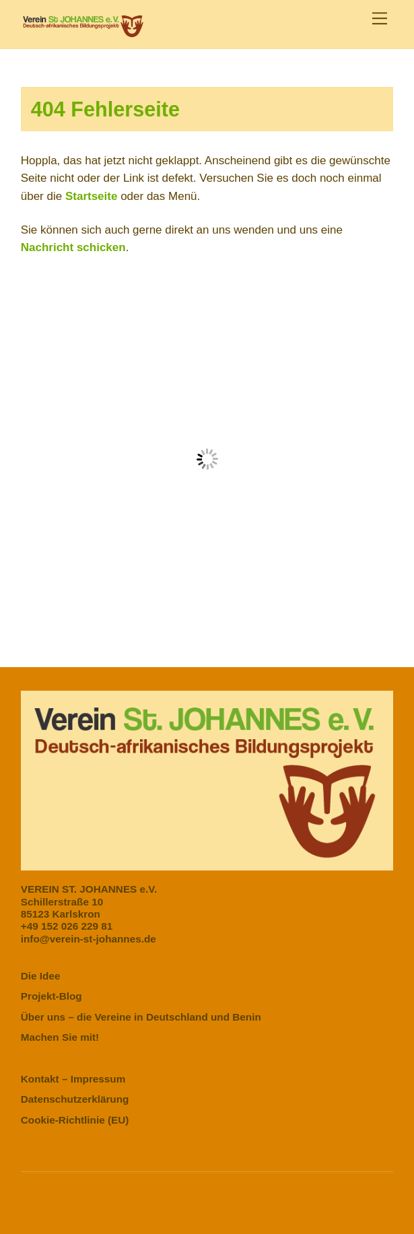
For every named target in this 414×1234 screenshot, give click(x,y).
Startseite (91, 196)
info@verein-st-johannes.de (88, 939)
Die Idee (41, 976)
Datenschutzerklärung (75, 1099)
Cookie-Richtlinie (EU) (75, 1120)
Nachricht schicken (73, 247)
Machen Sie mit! (60, 1037)
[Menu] (379, 18)
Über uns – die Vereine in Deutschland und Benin (141, 1017)
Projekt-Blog (51, 996)
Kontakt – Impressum (73, 1079)
